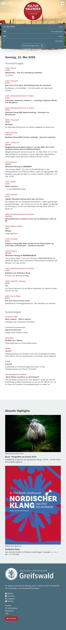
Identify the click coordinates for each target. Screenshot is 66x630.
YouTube (9, 601)
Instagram (10, 599)
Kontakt (8, 605)
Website (9, 593)
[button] (62, 3)
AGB (6, 613)
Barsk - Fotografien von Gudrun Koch (20, 457)
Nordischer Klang (12, 549)
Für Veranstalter (11, 608)
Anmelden (11, 618)
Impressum (9, 611)
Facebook (10, 596)
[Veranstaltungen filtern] (33, 45)
